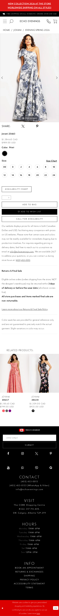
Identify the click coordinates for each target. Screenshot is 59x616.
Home (6, 29)
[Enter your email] (29, 438)
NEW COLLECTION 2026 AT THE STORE (29, 3)
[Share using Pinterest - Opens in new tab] (37, 126)
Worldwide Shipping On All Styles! (29, 7)
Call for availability (29, 219)
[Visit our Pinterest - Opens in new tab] (50, 453)
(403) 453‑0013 (29, 481)
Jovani (18, 29)
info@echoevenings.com (22, 251)
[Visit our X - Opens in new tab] (36, 453)
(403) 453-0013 (23, 260)
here (38, 613)
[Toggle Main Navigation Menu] (5, 21)
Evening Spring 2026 (37, 29)
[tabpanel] (29, 78)
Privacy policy (29, 579)
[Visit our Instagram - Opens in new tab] (22, 453)
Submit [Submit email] (29, 445)
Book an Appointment (29, 567)
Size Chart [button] (51, 161)
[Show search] (11, 21)
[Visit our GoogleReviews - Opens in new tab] (50, 467)
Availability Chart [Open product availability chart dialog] (16, 189)
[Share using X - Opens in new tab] (23, 126)
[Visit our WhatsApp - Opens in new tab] (22, 467)
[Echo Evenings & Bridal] (30, 21)
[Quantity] (6, 198)
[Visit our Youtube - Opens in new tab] (8, 467)
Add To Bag (29, 204)
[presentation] (14, 373)
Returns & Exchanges (29, 571)
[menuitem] (29, 14)
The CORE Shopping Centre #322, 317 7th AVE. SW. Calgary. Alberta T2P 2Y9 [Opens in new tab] (29, 509)
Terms (29, 587)
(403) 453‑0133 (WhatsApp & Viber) (29, 485)
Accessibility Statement (29, 583)
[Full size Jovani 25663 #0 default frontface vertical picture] (29, 78)
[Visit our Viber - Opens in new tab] (36, 467)
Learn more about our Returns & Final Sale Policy (25, 309)
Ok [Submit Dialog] (55, 608)
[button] (55, 21)
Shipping (29, 575)
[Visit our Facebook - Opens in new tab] (8, 453)
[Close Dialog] (3, 608)
